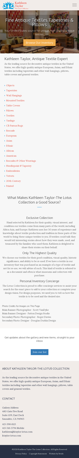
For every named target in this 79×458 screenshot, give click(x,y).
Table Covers (12, 105)
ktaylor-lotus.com (11, 435)
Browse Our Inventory (39, 42)
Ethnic (8, 145)
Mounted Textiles (14, 100)
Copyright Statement (38, 454)
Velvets (9, 176)
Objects (9, 85)
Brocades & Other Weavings (20, 161)
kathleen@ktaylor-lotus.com (17, 431)
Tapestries (10, 90)
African (9, 151)
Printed (9, 186)
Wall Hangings (13, 95)
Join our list (39, 352)
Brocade (9, 130)
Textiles (9, 115)
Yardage (9, 120)
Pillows (9, 110)
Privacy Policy (21, 454)
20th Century (12, 181)
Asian (8, 140)
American (10, 156)
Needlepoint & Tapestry (17, 166)
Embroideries (12, 171)
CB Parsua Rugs (13, 125)
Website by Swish (56, 454)
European (10, 135)
